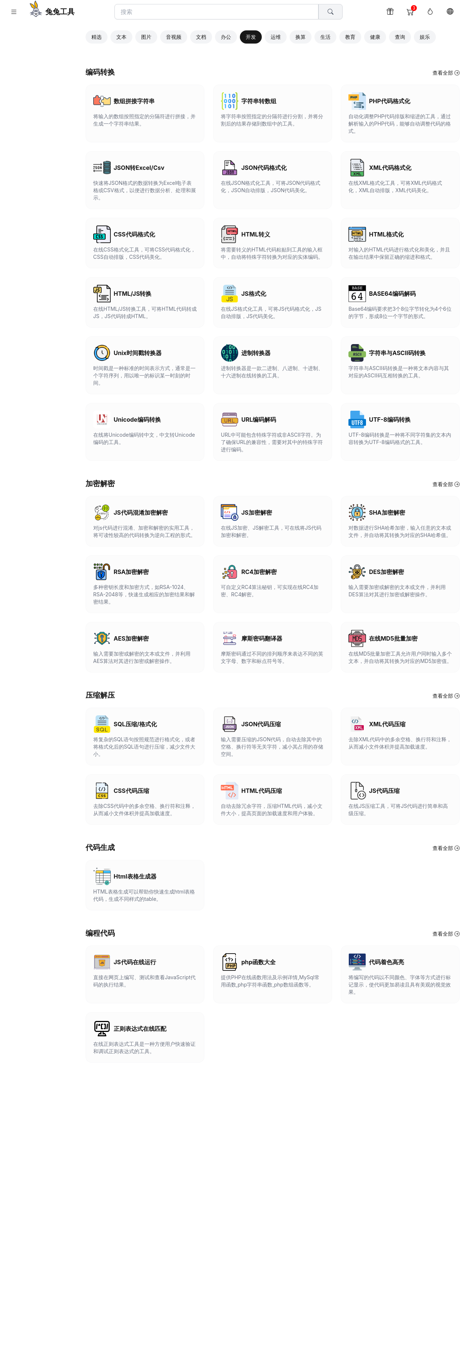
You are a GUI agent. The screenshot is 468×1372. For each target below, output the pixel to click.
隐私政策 (50, 269)
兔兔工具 (60, 11)
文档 (218, 36)
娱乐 (442, 36)
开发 (268, 36)
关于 (10, 269)
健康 (392, 36)
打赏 (81, 269)
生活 (342, 36)
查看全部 (445, 71)
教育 (367, 36)
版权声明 (28, 269)
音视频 (190, 36)
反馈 (68, 269)
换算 (317, 36)
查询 (417, 36)
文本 (138, 36)
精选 (113, 36)
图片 (163, 36)
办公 (243, 36)
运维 (292, 36)
